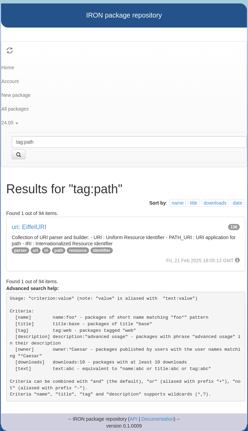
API (134, 419)
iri (46, 250)
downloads (215, 203)
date (237, 203)
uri (35, 250)
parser (20, 250)
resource (78, 250)
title (193, 203)
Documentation (157, 419)
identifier (101, 250)
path (58, 250)
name (178, 203)
